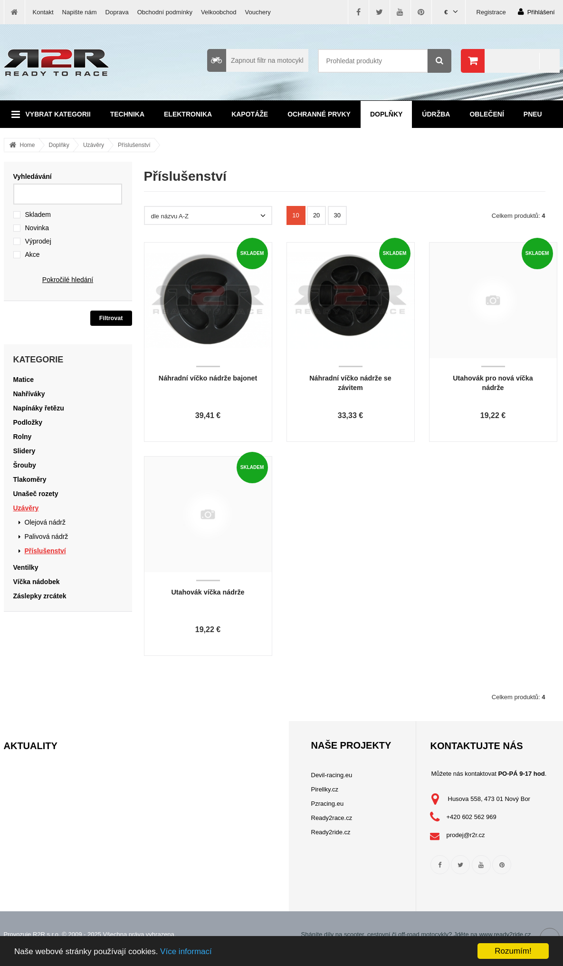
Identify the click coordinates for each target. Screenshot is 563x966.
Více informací (186, 951)
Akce (32, 254)
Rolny (22, 436)
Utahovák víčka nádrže (207, 592)
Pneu (533, 114)
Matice (23, 379)
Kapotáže (249, 114)
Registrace (491, 12)
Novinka (37, 227)
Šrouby (24, 465)
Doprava (117, 12)
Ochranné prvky (319, 114)
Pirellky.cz (325, 789)
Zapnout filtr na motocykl (255, 60)
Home (27, 145)
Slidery (24, 451)
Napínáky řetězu (38, 408)
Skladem (38, 214)
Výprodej (38, 241)
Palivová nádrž (46, 536)
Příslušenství (134, 145)
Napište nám (79, 12)
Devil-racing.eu (332, 775)
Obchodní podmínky (164, 12)
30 (337, 215)
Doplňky (386, 114)
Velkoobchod (218, 12)
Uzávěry (93, 145)
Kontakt (43, 12)
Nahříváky (29, 394)
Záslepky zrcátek (40, 596)
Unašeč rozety (35, 494)
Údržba (436, 114)
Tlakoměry (30, 479)
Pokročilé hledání (67, 279)
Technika (127, 114)
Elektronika (188, 114)
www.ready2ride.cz (505, 934)
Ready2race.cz (332, 817)
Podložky (27, 422)
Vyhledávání (32, 176)
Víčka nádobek (36, 581)
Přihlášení (536, 12)
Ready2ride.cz (331, 832)
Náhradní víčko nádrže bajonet (208, 378)
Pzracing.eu (327, 803)
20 (316, 215)
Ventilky (25, 567)
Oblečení (486, 114)
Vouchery (258, 12)
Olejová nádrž (45, 522)
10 (295, 215)
